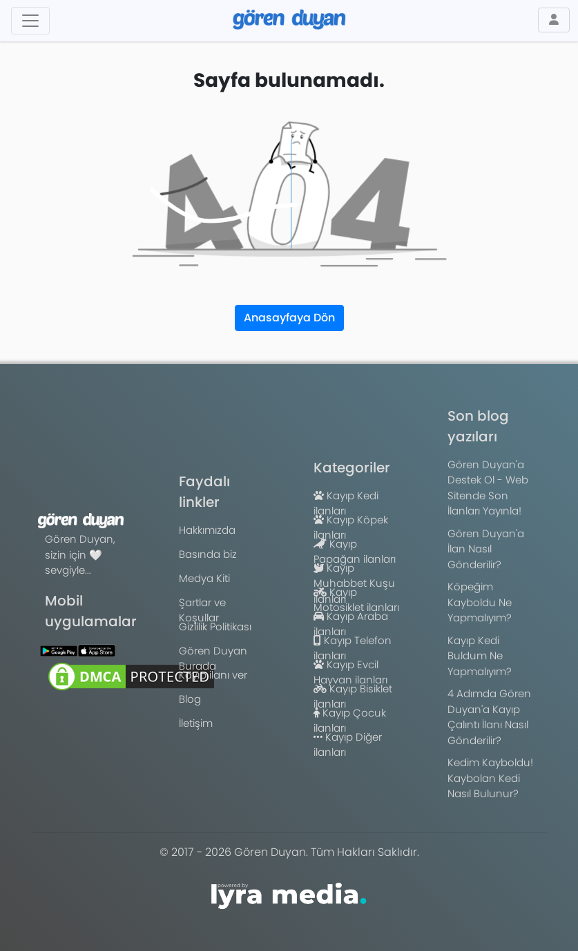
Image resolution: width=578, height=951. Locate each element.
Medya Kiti (204, 578)
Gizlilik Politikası (215, 626)
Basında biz (208, 554)
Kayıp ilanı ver (213, 675)
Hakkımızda (207, 530)
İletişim (196, 723)
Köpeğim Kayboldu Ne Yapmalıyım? (479, 602)
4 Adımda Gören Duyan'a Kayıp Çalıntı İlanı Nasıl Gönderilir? (489, 717)
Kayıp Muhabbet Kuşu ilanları (354, 583)
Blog (190, 699)
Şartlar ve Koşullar (202, 610)
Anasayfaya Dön (289, 318)
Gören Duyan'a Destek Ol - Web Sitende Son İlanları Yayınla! (487, 488)
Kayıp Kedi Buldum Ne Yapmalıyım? (479, 656)
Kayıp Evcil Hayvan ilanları (350, 672)
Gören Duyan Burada (213, 658)
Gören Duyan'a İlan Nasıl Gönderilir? (485, 549)
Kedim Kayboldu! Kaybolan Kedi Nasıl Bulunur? (490, 778)
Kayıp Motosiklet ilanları (356, 600)
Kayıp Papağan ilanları (355, 552)
